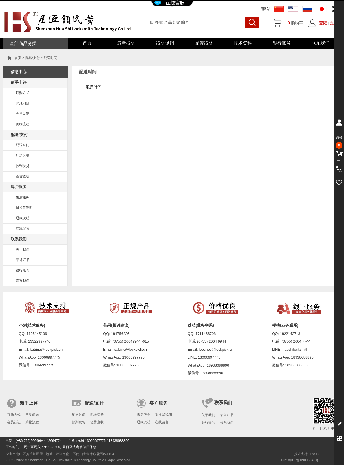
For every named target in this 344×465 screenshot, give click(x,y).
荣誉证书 (22, 260)
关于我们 (22, 249)
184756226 (120, 334)
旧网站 (264, 9)
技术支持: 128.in (306, 454)
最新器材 (126, 43)
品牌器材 (204, 43)
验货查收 (22, 176)
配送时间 (22, 145)
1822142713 (290, 334)
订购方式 (22, 93)
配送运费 (22, 155)
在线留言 (22, 229)
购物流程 (22, 124)
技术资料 (243, 43)
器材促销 (165, 43)
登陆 (323, 22)
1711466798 (205, 334)
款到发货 (22, 166)
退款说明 (22, 218)
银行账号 (282, 43)
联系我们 (321, 43)
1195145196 (37, 334)
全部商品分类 (33, 43)
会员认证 (22, 114)
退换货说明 (24, 208)
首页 (87, 43)
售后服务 (22, 197)
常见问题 (22, 103)
